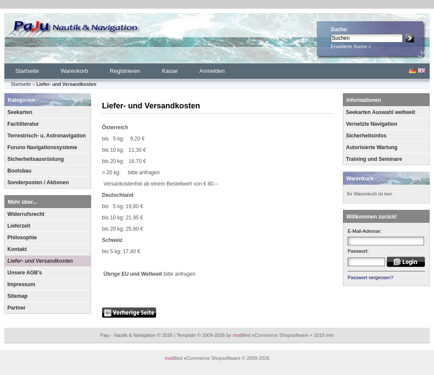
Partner (16, 308)
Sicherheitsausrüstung (35, 159)
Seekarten (19, 112)
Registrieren (125, 71)
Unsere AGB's (24, 273)
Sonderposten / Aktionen (38, 182)
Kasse (170, 71)
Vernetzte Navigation (371, 124)
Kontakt (17, 249)
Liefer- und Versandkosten (40, 261)
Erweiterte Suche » (351, 46)
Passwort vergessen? (370, 277)
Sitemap (17, 296)
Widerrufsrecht (25, 214)
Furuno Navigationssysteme (42, 147)
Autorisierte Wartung (372, 147)
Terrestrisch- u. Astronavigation (46, 136)
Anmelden (212, 71)
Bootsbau (19, 171)
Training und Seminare (374, 159)
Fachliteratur (23, 124)
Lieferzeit (18, 226)
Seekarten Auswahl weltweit (380, 112)
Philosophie (22, 238)
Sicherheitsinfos (366, 136)
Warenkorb (74, 71)
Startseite (27, 71)
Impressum (21, 284)
